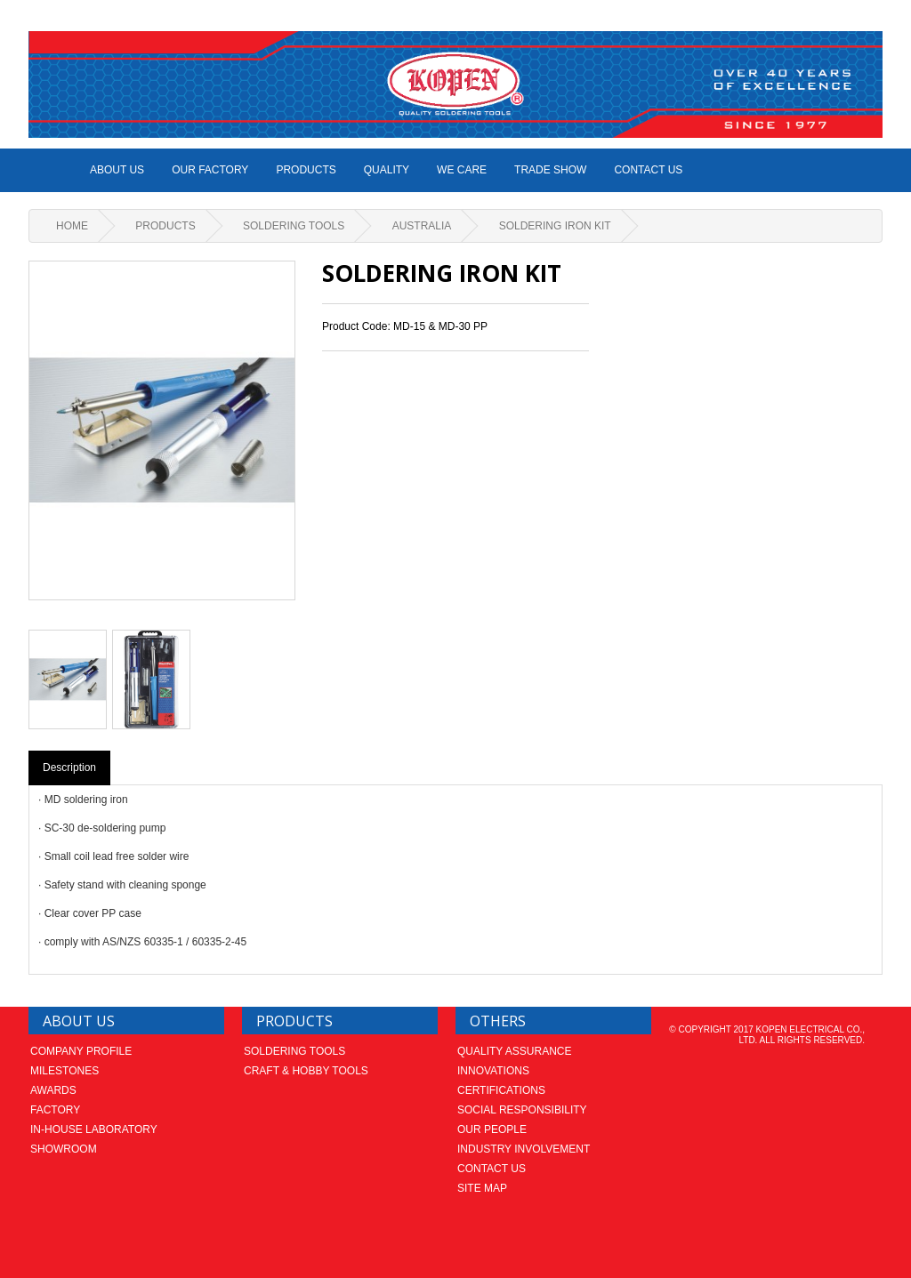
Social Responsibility (522, 1110)
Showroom (63, 1149)
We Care (462, 170)
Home (72, 226)
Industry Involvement (523, 1149)
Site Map (482, 1188)
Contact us (648, 170)
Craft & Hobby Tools (306, 1071)
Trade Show (550, 170)
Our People (492, 1129)
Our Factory (210, 170)
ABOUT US (117, 170)
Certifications (501, 1090)
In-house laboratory (93, 1129)
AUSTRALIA (422, 226)
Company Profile (81, 1051)
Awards (53, 1090)
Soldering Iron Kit (555, 226)
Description (69, 767)
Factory (55, 1110)
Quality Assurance (514, 1051)
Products (305, 170)
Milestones (64, 1071)
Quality (386, 170)
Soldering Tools (293, 226)
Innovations (493, 1071)
